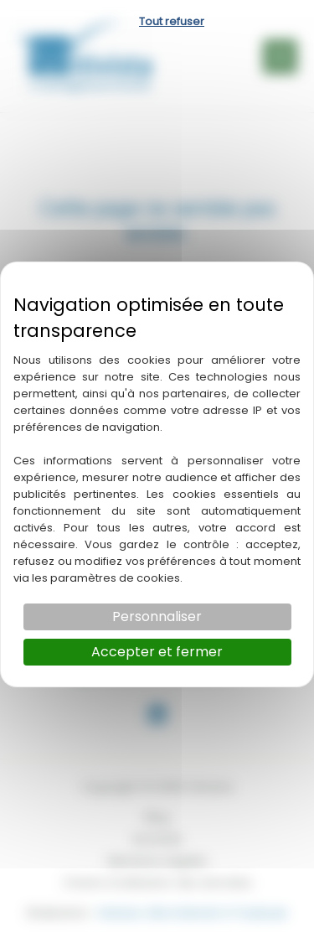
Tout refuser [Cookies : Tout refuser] (171, 21)
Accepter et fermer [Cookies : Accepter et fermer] (157, 651)
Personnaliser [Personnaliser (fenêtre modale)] (157, 616)
